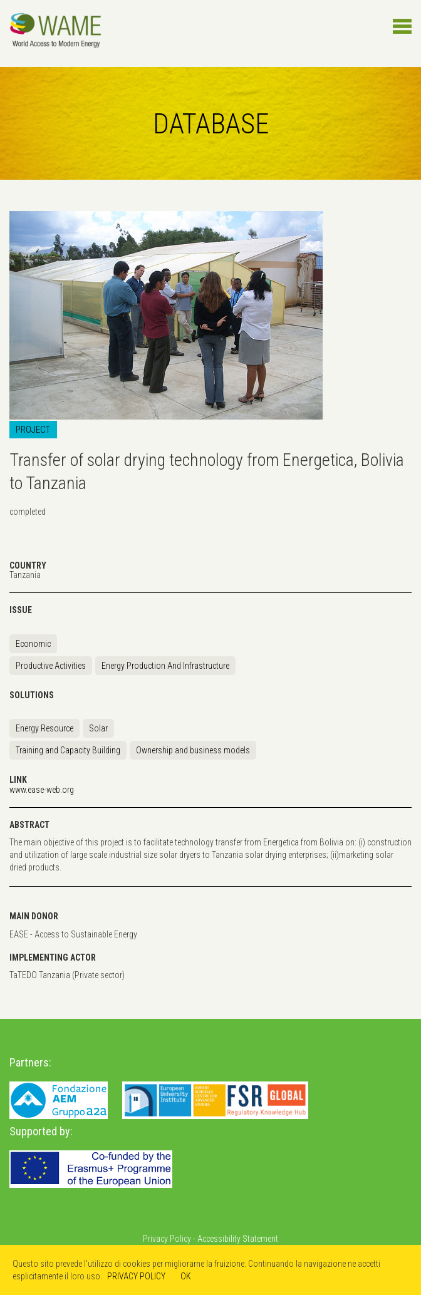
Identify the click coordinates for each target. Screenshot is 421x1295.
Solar (98, 728)
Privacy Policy (167, 1239)
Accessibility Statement (237, 1239)
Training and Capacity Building (68, 750)
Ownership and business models (193, 750)
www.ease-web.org (41, 790)
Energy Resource (44, 728)
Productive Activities (51, 666)
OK (185, 1276)
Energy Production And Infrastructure (165, 666)
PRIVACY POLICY (136, 1276)
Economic (33, 644)
